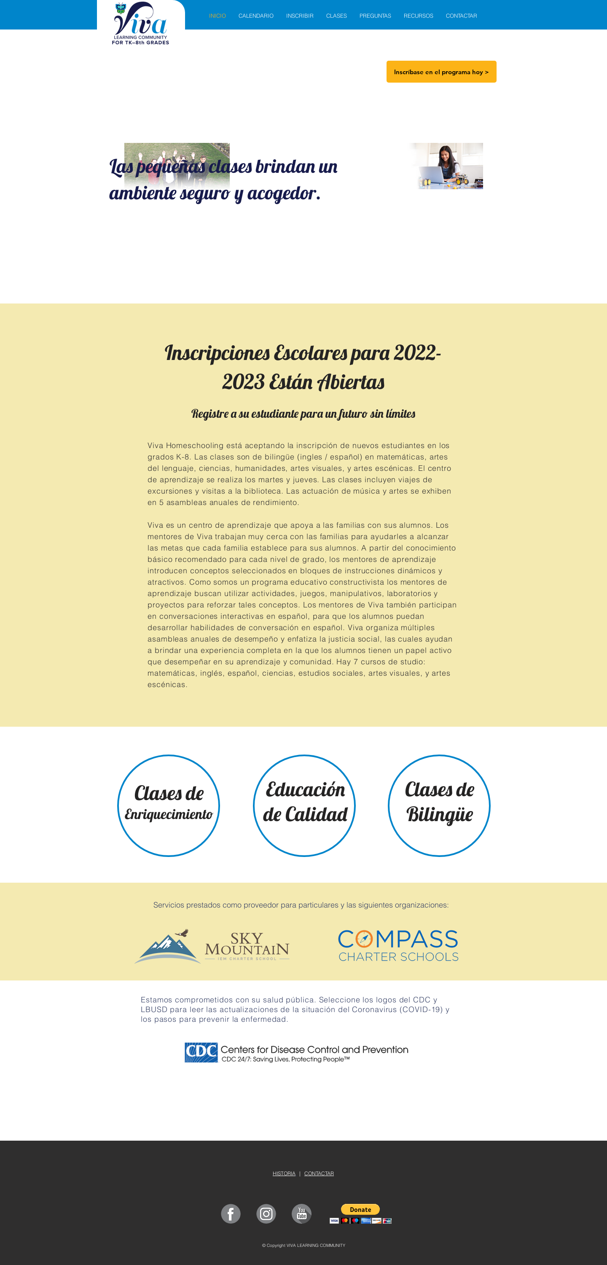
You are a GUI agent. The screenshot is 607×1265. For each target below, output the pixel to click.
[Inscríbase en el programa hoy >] (442, 72)
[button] (361, 1214)
